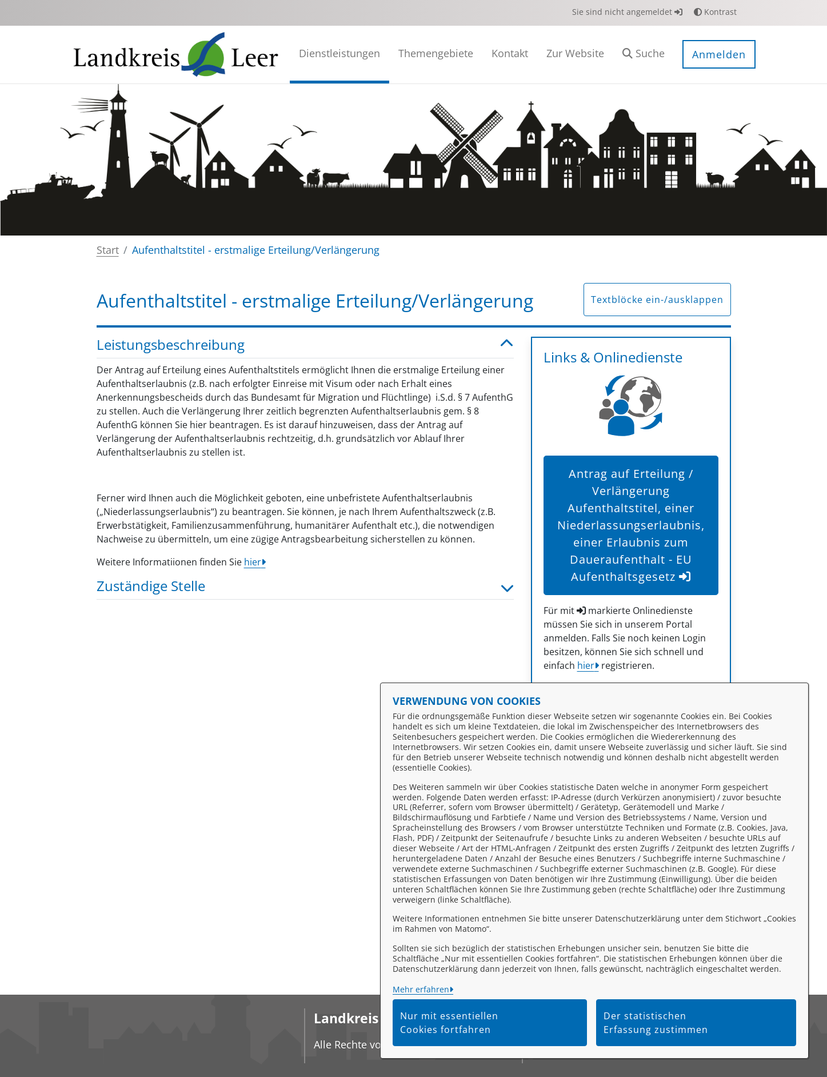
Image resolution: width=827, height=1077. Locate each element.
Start (108, 250)
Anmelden (719, 54)
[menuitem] (339, 54)
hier (252, 562)
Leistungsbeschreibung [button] (305, 345)
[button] (643, 54)
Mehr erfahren (421, 989)
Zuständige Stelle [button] (305, 586)
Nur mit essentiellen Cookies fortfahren (449, 1023)
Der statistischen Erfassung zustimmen (656, 1023)
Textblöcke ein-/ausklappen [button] (657, 299)
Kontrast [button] (715, 11)
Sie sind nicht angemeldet (627, 11)
